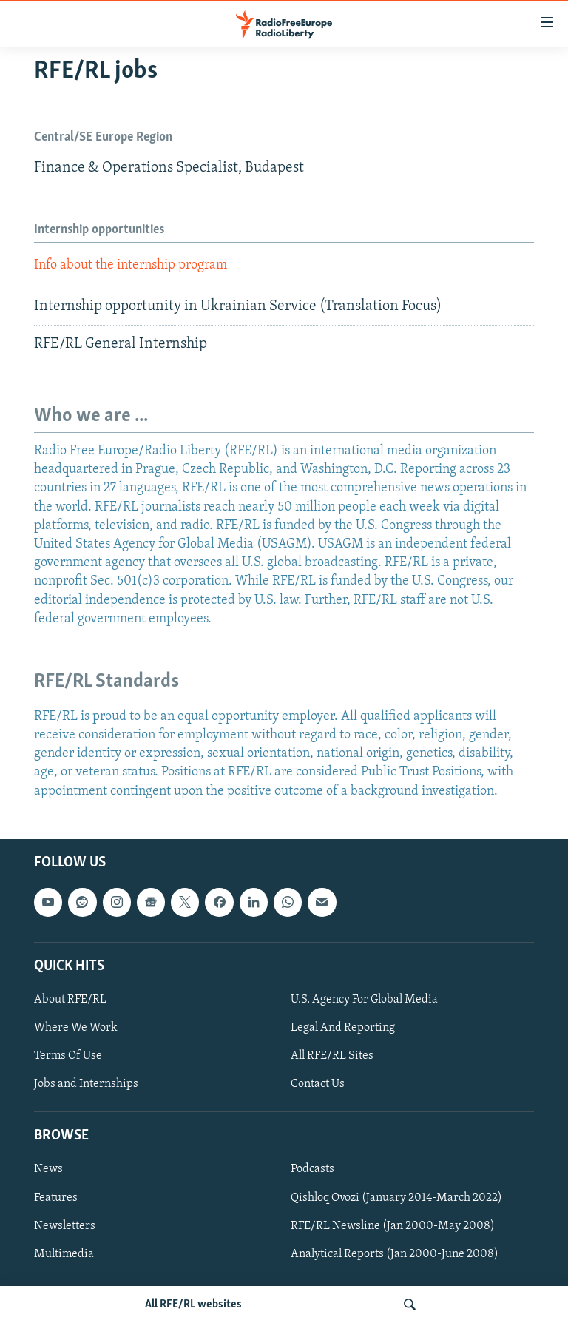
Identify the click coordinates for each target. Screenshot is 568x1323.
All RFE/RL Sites (332, 1056)
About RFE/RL (70, 1000)
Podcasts (312, 1169)
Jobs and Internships (86, 1084)
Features (56, 1197)
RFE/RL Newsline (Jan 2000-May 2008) (393, 1225)
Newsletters (64, 1225)
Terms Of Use (68, 1056)
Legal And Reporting (343, 1028)
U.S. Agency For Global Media (364, 1000)
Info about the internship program (130, 265)
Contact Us (318, 1084)
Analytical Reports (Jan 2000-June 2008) (394, 1253)
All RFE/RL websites (193, 1304)
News (48, 1169)
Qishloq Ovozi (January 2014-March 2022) (396, 1197)
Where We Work (76, 1028)
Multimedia (64, 1253)
